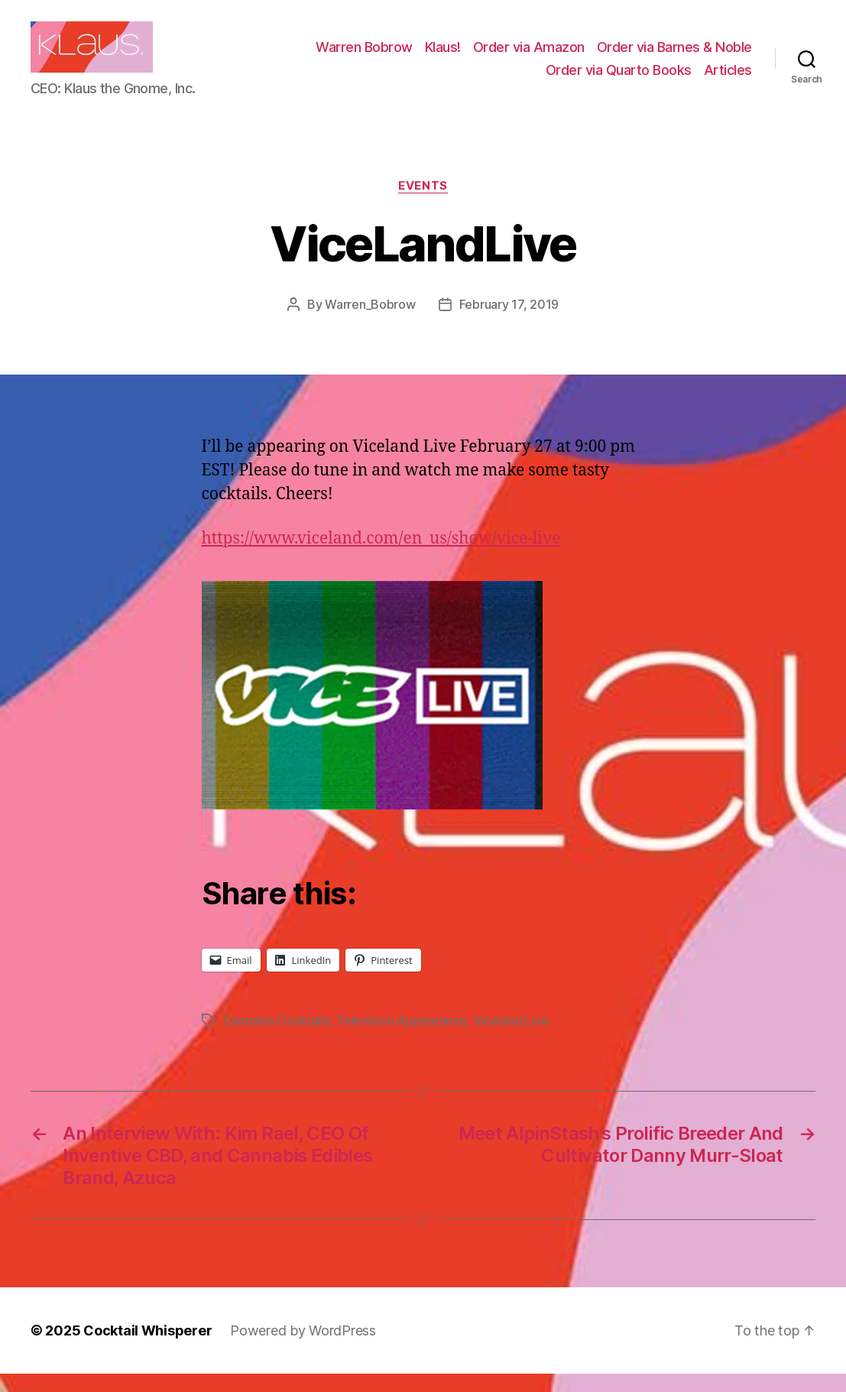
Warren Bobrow (364, 56)
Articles (728, 78)
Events (422, 203)
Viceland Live (511, 1038)
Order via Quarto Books (619, 78)
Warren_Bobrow (370, 322)
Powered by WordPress (303, 1349)
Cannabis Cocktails (276, 1038)
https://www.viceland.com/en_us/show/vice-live (381, 556)
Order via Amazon (529, 56)
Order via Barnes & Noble (674, 56)
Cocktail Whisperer (147, 1349)
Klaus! (443, 56)
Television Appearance (401, 1038)
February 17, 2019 (509, 322)
